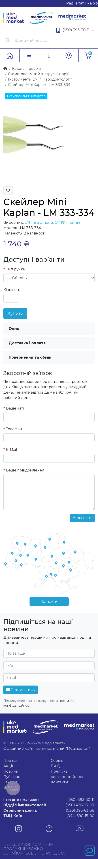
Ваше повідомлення (25, 470)
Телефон (14, 429)
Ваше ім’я (15, 408)
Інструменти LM (23, 79)
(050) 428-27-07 (48, 805)
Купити (15, 313)
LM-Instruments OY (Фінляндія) (54, 222)
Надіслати (82, 518)
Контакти (49, 601)
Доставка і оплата (27, 343)
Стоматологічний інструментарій (39, 74)
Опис (14, 329)
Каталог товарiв (26, 68)
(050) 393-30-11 (75, 30)
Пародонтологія (58, 79)
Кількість (11, 290)
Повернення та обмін (30, 357)
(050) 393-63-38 (48, 810)
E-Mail (11, 449)
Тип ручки (16, 269)
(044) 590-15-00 (48, 816)
